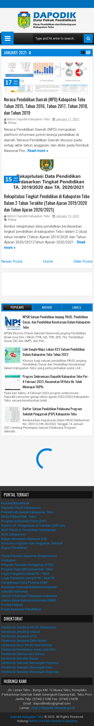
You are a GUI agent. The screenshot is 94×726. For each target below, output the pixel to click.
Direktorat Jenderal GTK (19, 636)
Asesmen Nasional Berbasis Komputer (29, 587)
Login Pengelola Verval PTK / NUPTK (28, 578)
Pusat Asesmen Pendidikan (21, 609)
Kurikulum (8, 560)
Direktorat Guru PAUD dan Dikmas (26, 645)
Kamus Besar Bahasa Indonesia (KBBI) (28, 600)
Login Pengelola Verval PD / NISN (25, 574)
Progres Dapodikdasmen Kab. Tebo (27, 569)
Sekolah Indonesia (14, 591)
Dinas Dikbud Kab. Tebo (18, 516)
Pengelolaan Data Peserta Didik (24, 582)
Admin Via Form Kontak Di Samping (53, 721)
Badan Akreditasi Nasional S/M (24, 539)
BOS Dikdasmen (13, 534)
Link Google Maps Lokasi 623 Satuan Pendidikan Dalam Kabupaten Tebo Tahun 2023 (54, 351)
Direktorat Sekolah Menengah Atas (26, 667)
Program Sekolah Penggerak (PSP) (27, 565)
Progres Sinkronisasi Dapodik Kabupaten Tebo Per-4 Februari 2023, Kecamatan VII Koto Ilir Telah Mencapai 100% (56, 381)
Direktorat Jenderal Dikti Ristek (24, 640)
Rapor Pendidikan (14, 548)
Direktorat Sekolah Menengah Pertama (29, 663)
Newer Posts (12, 261)
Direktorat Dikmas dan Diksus (23, 654)
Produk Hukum (12, 605)
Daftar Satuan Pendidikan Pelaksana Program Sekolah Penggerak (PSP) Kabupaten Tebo (52, 411)
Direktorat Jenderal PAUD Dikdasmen (29, 627)
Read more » (38, 151)
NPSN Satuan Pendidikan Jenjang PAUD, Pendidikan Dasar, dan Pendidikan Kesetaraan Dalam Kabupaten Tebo (56, 322)
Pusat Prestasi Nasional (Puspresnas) (29, 556)
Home (48, 261)
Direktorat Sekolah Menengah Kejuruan (30, 672)
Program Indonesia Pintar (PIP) (24, 521)
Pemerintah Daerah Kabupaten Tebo (27, 512)
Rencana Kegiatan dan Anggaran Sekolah (32, 543)
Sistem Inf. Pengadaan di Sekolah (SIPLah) (33, 525)
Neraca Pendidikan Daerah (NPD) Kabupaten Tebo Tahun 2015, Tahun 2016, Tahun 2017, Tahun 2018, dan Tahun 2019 (46, 106)
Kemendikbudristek (15, 503)
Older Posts (83, 261)
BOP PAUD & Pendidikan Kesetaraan (28, 530)
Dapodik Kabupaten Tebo (27, 717)
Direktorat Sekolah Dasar (19, 658)
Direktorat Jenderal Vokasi (20, 632)
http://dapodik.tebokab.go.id (53, 708)
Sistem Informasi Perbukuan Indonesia (29, 596)
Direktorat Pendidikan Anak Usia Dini (28, 649)
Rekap (12, 123)
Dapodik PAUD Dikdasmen (21, 508)
